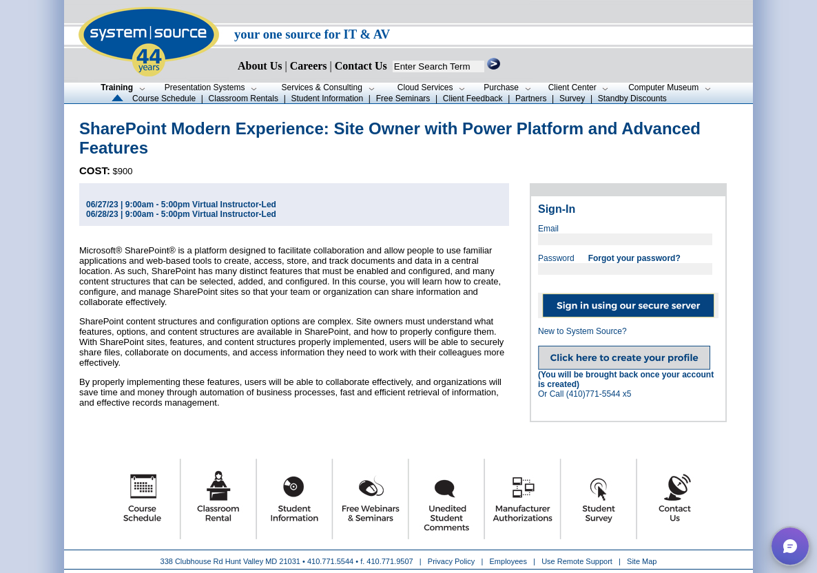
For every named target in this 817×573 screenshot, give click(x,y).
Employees (508, 561)
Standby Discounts (632, 98)
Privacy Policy (452, 561)
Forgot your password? (634, 258)
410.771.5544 (330, 561)
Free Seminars (403, 98)
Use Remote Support (576, 561)
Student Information (327, 98)
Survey (572, 98)
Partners (530, 98)
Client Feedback (473, 98)
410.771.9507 (389, 561)
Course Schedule (164, 98)
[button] (790, 546)
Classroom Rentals (243, 98)
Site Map (641, 561)
